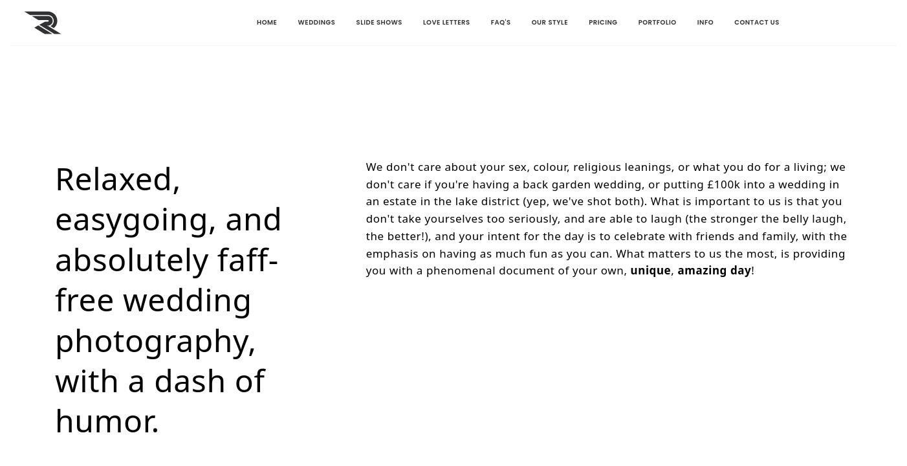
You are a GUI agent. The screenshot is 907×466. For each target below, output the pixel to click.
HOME (179, 22)
